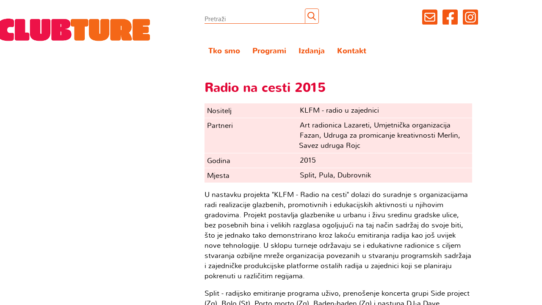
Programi (269, 51)
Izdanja (312, 51)
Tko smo (224, 51)
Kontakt (351, 51)
